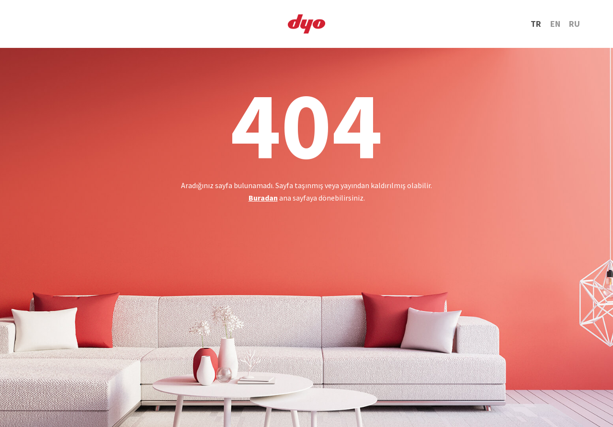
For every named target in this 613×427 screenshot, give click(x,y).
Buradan (263, 197)
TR (536, 23)
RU (574, 23)
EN (555, 23)
